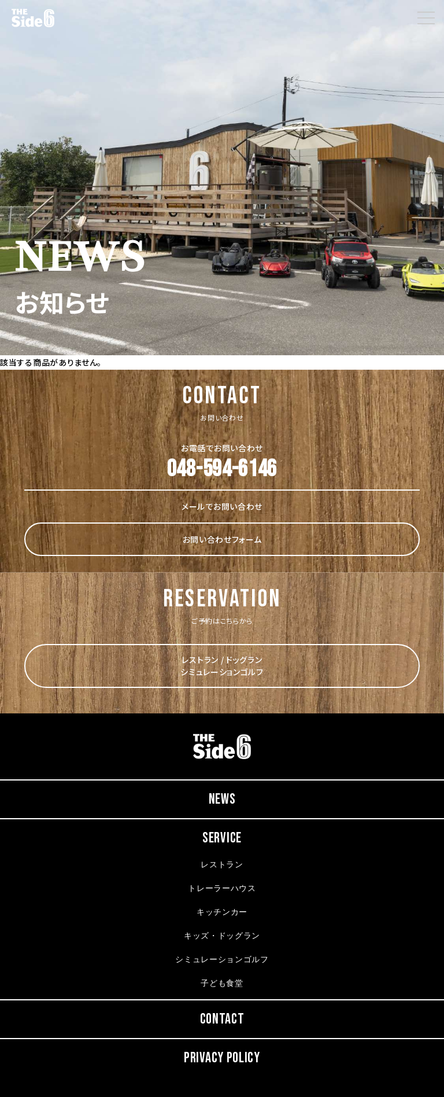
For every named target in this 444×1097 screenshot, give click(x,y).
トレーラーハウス (222, 889)
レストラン (222, 865)
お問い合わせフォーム (222, 539)
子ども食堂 (222, 984)
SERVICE (222, 838)
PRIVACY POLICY (222, 1058)
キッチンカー (222, 912)
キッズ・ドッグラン (222, 936)
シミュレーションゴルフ (222, 960)
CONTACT (222, 1019)
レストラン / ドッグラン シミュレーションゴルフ (222, 666)
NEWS (222, 799)
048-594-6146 (222, 469)
